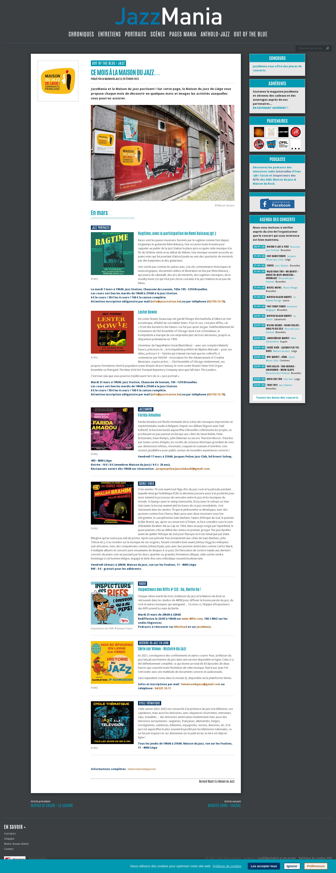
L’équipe (9, 838)
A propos (10, 833)
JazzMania (204, 626)
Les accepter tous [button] (264, 866)
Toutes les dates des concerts (277, 397)
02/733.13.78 (216, 301)
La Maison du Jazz (111, 79)
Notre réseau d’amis (16, 843)
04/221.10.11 (163, 688)
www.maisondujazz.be (142, 769)
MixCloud (180, 626)
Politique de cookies (227, 866)
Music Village (290, 287)
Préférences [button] (316, 866)
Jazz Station (281, 265)
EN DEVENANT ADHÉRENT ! (270, 107)
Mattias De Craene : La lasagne (52, 805)
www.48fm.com (192, 618)
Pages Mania (182, 34)
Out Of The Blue (250, 34)
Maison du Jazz (281, 351)
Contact (9, 849)
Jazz (121, 63)
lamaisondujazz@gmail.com (200, 684)
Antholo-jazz (215, 34)
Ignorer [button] (292, 866)
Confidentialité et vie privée (277, 858)
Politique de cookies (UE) (315, 858)
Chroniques (81, 34)
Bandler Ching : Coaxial (224, 805)
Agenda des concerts (277, 219)
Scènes (157, 34)
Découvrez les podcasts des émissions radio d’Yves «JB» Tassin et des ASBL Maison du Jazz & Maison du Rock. (277, 175)
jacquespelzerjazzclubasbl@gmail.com (183, 468)
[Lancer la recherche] (327, 48)
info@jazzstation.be (166, 301)
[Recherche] (311, 48)
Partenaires (277, 121)
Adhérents (277, 83)
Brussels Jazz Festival (278, 373)
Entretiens (109, 34)
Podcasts (277, 159)
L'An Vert (288, 379)
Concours (277, 58)
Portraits (135, 34)
